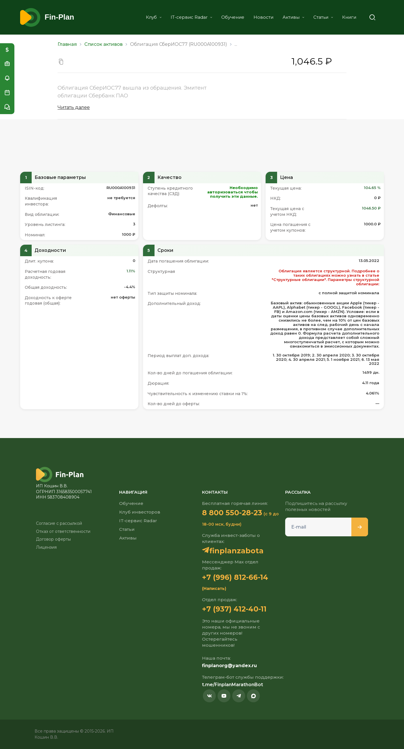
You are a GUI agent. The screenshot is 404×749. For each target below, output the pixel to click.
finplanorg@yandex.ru (229, 665)
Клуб (153, 17)
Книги (349, 17)
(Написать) (214, 588)
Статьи (323, 17)
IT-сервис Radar (191, 17)
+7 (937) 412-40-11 (234, 609)
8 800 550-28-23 (232, 512)
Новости (263, 17)
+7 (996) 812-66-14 (235, 577)
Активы (293, 17)
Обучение (232, 17)
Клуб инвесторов (139, 512)
